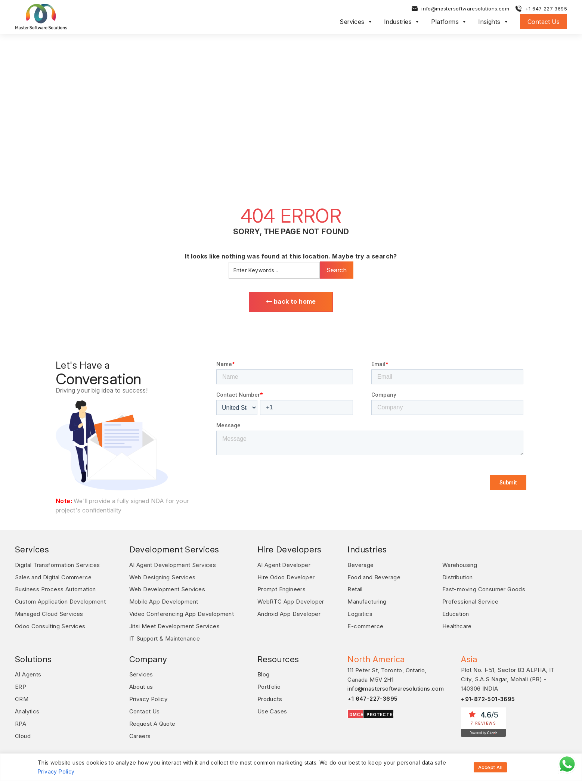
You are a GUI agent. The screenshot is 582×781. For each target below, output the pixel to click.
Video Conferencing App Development (181, 612)
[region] (291, 767)
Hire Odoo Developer (286, 576)
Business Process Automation (55, 588)
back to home (291, 302)
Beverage (360, 564)
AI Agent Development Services (172, 564)
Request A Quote (152, 719)
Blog (263, 672)
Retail (354, 588)
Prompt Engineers (281, 588)
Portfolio (269, 684)
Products (269, 696)
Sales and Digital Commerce (53, 576)
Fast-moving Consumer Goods (483, 588)
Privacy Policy (56, 771)
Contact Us (543, 21)
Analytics (27, 708)
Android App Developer (289, 612)
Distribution (457, 576)
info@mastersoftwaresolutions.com (465, 9)
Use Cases (272, 708)
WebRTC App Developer (290, 600)
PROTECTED (381, 712)
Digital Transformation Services (57, 564)
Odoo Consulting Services (50, 624)
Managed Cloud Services (49, 612)
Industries (402, 21)
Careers (140, 731)
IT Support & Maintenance (164, 636)
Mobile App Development (163, 600)
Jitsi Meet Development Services (174, 624)
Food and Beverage (373, 576)
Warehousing (459, 564)
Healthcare (457, 624)
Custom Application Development (60, 600)
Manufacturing (366, 600)
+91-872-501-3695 (488, 696)
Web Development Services (167, 588)
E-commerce (365, 624)
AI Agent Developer (283, 564)
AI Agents (28, 672)
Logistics (359, 612)
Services (356, 21)
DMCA (356, 712)
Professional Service (470, 600)
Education (455, 612)
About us (141, 684)
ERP (20, 684)
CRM (21, 696)
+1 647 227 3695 (546, 9)
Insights (493, 21)
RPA (20, 719)
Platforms (449, 21)
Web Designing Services (162, 576)
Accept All (490, 767)
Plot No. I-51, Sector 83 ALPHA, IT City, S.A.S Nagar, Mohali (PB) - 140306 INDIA (508, 677)
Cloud (23, 731)
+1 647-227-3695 (372, 696)
